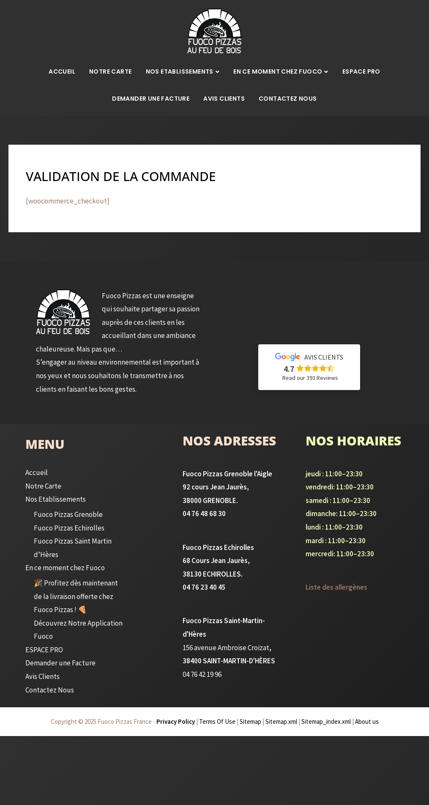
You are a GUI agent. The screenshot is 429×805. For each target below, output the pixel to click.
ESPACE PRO (361, 71)
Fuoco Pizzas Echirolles (68, 528)
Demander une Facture (150, 98)
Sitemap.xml (281, 721)
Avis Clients (224, 98)
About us (367, 721)
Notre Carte (110, 71)
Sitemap (250, 721)
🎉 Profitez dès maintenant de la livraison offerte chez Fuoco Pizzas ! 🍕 (75, 596)
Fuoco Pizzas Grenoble (67, 514)
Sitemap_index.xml (326, 721)
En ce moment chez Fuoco (277, 71)
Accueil (62, 71)
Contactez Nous (288, 98)
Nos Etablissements (179, 71)
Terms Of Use (217, 721)
